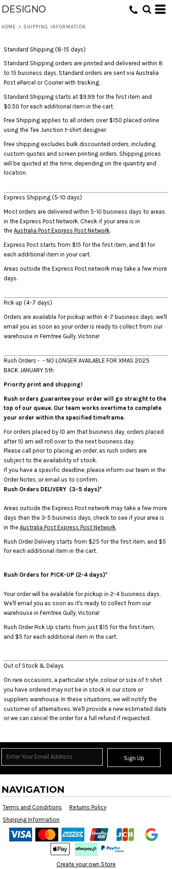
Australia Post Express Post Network (62, 230)
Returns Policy (87, 807)
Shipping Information (31, 819)
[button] (146, 9)
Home (8, 27)
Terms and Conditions (32, 807)
